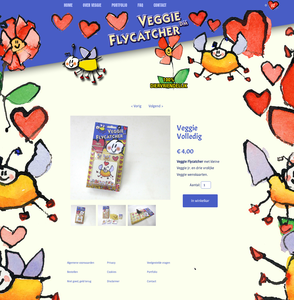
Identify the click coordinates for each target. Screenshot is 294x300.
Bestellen (72, 271)
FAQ (140, 5)
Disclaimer (113, 281)
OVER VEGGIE (92, 5)
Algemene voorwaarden (80, 262)
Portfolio (152, 271)
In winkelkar (200, 201)
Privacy (111, 262)
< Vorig (138, 106)
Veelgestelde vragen (158, 262)
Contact (151, 281)
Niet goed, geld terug (79, 281)
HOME (68, 5)
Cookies (111, 271)
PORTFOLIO (119, 5)
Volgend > (154, 106)
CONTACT (160, 5)
